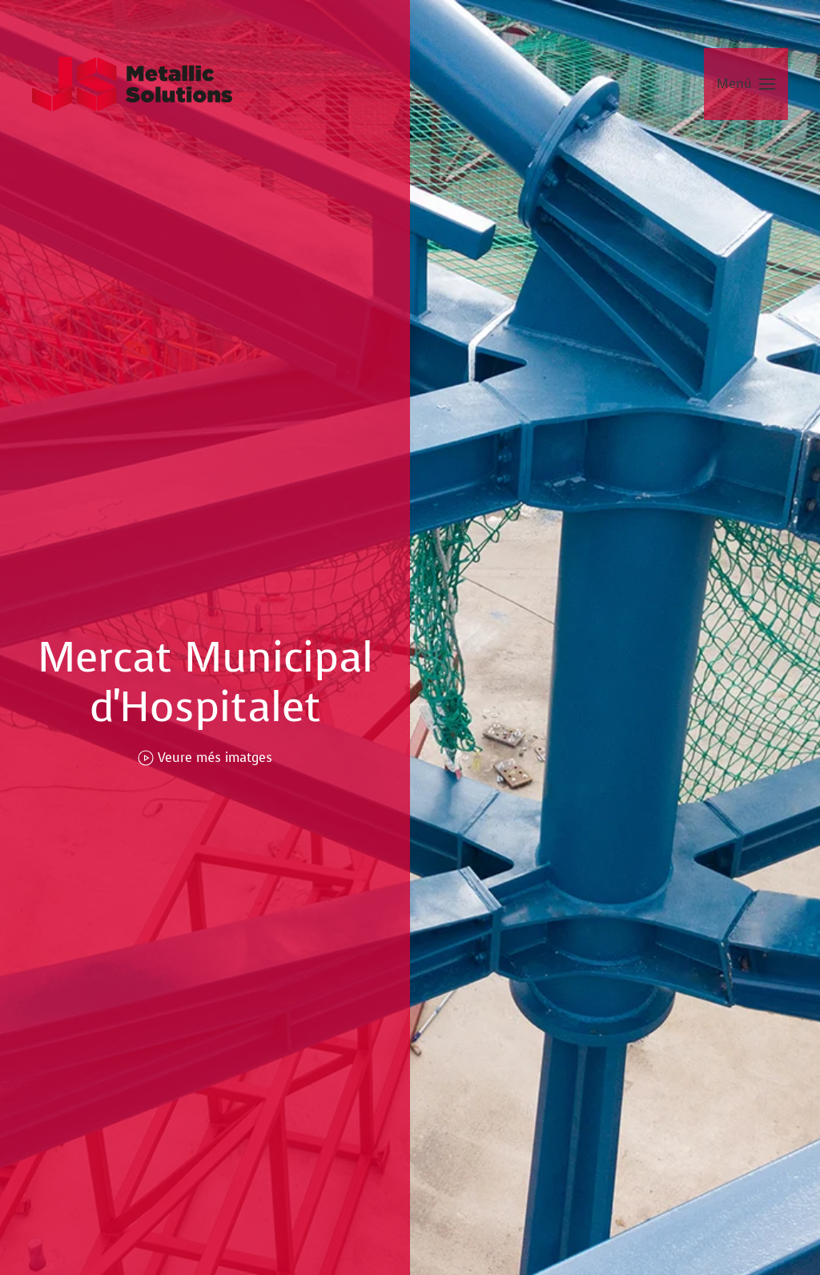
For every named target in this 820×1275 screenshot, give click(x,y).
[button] (746, 84)
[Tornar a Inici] (132, 84)
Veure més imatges (205, 757)
